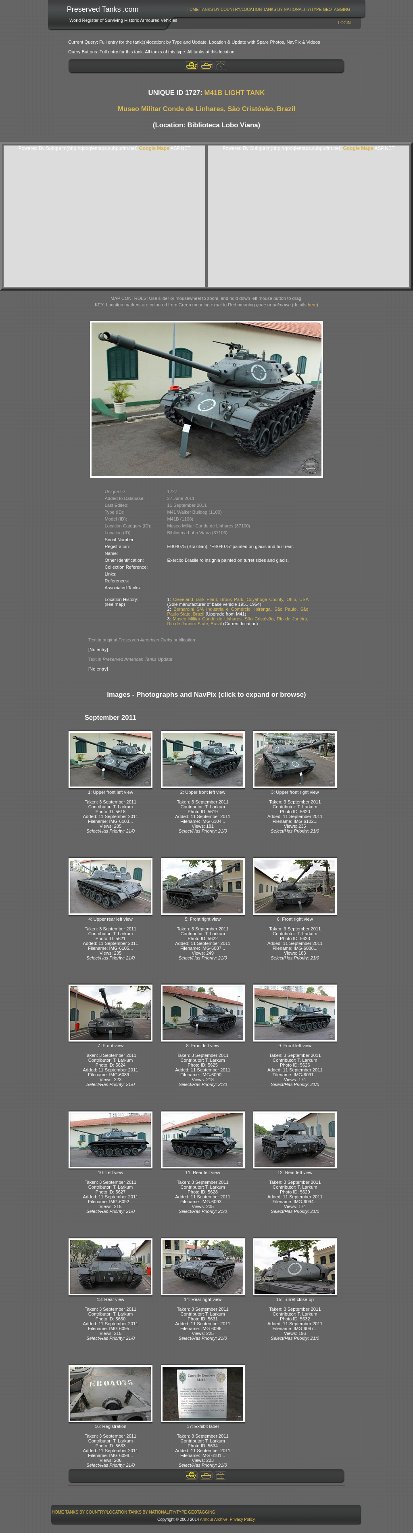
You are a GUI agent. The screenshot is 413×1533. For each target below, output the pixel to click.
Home (193, 9)
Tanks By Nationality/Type (292, 9)
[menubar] (268, 9)
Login (344, 23)
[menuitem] (192, 9)
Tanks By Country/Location (231, 9)
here (312, 304)
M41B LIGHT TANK (234, 93)
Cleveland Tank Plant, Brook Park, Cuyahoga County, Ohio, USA (241, 599)
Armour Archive (213, 1519)
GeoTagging (336, 9)
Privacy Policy (242, 1519)
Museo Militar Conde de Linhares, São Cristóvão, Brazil (206, 109)
